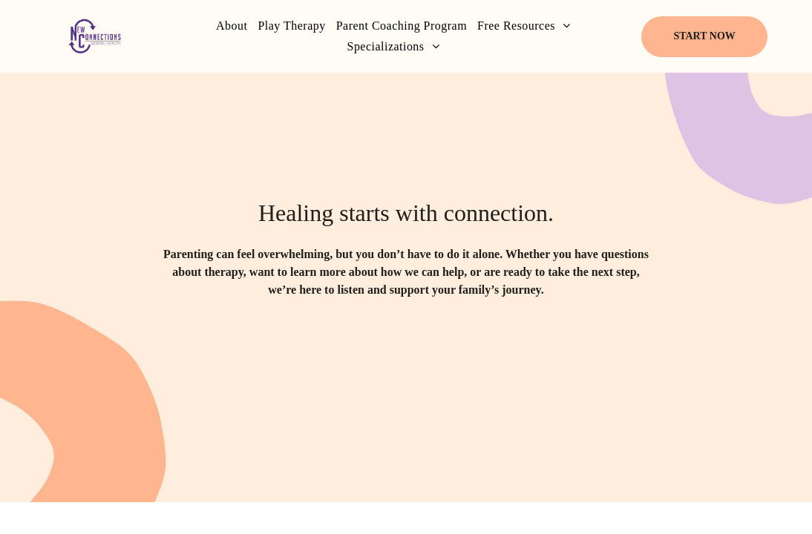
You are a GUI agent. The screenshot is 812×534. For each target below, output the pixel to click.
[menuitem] (231, 26)
